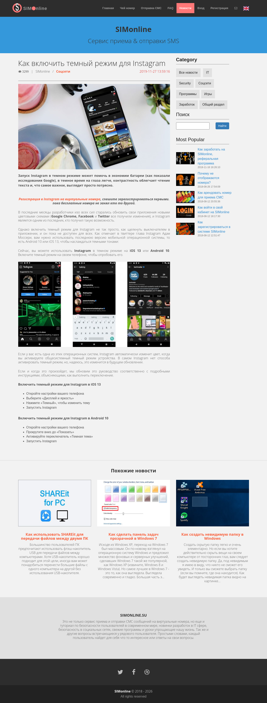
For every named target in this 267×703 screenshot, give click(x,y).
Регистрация (219, 8)
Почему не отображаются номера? (208, 178)
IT (207, 72)
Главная (108, 8)
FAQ (170, 8)
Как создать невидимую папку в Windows (212, 536)
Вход (200, 8)
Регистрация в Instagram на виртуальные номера (59, 199)
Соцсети (63, 71)
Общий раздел (213, 104)
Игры (208, 94)
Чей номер (127, 8)
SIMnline (35, 8)
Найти (222, 125)
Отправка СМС (151, 8)
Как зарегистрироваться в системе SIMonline (214, 227)
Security (185, 83)
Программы (188, 94)
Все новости (188, 72)
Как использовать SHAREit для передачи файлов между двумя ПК (54, 536)
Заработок (187, 104)
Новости (185, 8)
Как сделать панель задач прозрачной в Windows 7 (133, 536)
